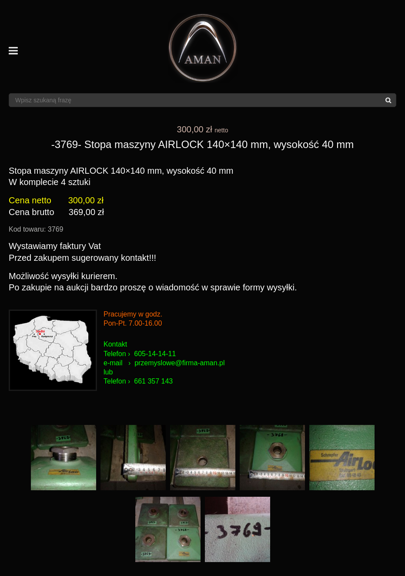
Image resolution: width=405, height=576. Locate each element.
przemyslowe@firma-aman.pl (179, 363)
